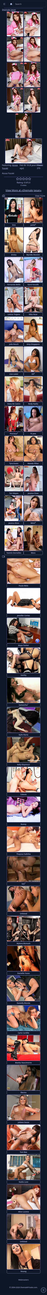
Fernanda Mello (13, 284)
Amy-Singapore (33, 344)
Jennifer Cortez (23, 615)
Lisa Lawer (13, 374)
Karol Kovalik (33, 284)
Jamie (33, 224)
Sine (14, 225)
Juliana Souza (23, 1122)
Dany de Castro (13, 404)
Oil (33, 374)
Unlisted (23, 913)
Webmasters (23, 1280)
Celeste (23, 794)
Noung (23, 1271)
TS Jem (33, 433)
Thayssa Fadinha (23, 854)
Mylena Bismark (23, 943)
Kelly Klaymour (23, 764)
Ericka (13, 255)
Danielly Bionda (23, 1003)
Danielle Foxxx (23, 973)
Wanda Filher (33, 463)
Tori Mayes (13, 493)
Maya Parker (23, 645)
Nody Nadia (33, 404)
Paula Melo (23, 585)
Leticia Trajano (14, 314)
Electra (23, 1092)
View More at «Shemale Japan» (23, 190)
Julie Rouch (14, 344)
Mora (33, 553)
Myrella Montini (33, 255)
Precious (14, 433)
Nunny (23, 824)
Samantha (23, 704)
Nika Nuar (33, 314)
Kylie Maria (23, 735)
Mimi (33, 523)
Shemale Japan (9, 9)
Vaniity (23, 675)
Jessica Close (33, 493)
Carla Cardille (23, 1033)
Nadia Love (23, 1182)
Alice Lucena (23, 1211)
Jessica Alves (14, 523)
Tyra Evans (13, 463)
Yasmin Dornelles (14, 553)
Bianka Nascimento (23, 1062)
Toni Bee (23, 1152)
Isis (23, 883)
